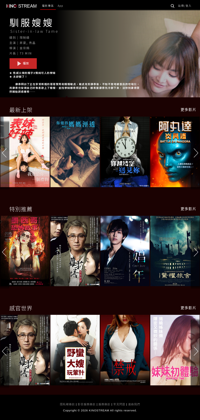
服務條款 (104, 404)
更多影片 (188, 109)
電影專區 (48, 5)
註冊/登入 (185, 5)
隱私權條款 (67, 404)
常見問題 (119, 404)
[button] (195, 153)
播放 (23, 63)
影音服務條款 (87, 404)
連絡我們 (134, 404)
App (60, 5)
